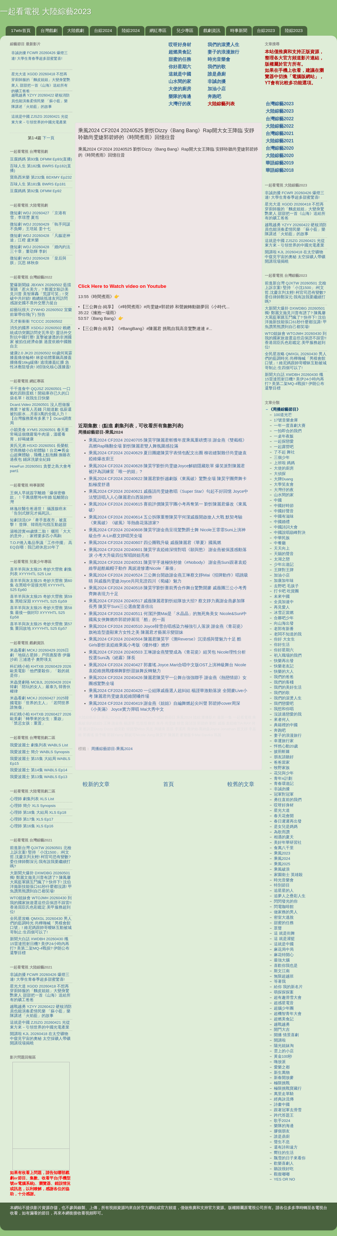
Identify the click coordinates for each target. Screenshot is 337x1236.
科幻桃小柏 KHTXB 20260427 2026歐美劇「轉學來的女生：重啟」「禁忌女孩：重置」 (40, 718)
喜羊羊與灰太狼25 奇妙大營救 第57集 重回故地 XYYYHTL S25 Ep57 (41, 626)
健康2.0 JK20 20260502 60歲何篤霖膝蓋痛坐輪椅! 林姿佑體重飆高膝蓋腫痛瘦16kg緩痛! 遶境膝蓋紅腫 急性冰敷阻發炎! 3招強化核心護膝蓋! (41, 360)
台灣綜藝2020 (280, 148)
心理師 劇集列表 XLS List (32, 799)
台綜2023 (266, 30)
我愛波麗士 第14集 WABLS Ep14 (38, 770)
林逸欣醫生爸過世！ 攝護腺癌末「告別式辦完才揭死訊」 (38, 511)
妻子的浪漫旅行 (223, 52)
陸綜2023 (294, 30)
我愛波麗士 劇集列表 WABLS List (39, 745)
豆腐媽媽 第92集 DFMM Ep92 (35, 191)
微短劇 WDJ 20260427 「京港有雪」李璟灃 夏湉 (38, 215)
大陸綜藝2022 (280, 126)
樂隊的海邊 (179, 96)
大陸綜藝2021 (280, 140)
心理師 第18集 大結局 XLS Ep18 (38, 812)
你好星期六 (179, 66)
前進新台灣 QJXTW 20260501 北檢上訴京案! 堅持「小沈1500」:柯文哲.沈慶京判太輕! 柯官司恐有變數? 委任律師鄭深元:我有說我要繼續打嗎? (40, 857)
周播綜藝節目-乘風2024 (112, 749)
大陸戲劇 (75, 30)
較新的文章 (96, 784)
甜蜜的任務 (179, 59)
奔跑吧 (214, 96)
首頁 (168, 784)
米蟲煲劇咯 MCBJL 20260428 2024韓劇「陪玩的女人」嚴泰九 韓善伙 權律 (40, 686)
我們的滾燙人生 (223, 44)
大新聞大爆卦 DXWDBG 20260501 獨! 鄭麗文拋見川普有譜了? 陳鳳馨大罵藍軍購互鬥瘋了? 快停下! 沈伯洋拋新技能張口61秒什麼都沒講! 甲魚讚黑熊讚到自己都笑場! (41, 882)
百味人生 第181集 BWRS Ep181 (38, 184)
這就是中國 (179, 74)
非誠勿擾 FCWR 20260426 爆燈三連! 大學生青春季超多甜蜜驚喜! (39, 976)
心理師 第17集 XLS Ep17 (31, 819)
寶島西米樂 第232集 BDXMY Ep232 (41, 177)
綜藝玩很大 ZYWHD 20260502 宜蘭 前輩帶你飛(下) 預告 (41, 312)
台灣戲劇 (48, 30)
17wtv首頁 (21, 30)
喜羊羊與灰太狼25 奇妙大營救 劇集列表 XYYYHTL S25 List (41, 571)
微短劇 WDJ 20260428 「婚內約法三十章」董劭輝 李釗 (40, 249)
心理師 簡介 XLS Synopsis (33, 806)
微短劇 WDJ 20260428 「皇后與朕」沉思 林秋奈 (38, 260)
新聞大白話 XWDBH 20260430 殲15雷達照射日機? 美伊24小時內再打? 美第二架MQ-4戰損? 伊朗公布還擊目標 (39, 946)
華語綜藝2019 (280, 162)
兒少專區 (184, 30)
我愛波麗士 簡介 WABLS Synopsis (40, 752)
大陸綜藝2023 (280, 111)
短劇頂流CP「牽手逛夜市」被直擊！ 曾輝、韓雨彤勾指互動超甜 (38, 522)
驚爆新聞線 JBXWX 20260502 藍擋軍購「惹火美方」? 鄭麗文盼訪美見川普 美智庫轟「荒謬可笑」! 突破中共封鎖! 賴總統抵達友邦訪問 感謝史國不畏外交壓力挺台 (40, 294)
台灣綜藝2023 (280, 103)
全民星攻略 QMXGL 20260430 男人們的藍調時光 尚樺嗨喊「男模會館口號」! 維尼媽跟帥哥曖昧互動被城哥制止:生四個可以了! (41, 925)
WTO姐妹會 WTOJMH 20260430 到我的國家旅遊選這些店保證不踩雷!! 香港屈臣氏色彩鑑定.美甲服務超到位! (41, 905)
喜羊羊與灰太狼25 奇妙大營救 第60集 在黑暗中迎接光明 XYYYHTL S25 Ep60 (41, 585)
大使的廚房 (179, 88)
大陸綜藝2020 (280, 155)
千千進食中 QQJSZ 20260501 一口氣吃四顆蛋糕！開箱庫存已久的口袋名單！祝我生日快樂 (40, 393)
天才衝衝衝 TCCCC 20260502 (36, 321)
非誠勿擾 (217, 81)
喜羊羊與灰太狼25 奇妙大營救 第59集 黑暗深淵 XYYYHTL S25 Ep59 (41, 598)
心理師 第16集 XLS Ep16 (31, 826)
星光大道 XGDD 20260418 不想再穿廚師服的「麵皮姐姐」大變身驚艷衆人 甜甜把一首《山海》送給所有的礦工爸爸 (40, 993)
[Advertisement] (168, 375)
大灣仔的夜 (179, 103)
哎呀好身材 (179, 44)
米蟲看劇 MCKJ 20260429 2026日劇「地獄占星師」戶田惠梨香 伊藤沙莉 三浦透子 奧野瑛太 (40, 654)
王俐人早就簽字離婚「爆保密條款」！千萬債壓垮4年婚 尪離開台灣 (39, 497)
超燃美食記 (179, 52)
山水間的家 (179, 81)
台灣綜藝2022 (280, 118)
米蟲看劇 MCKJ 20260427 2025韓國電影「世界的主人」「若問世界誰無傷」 (39, 702)
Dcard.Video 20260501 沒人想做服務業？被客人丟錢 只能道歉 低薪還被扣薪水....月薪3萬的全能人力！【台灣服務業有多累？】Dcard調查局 (41, 413)
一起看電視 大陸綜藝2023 (45, 11)
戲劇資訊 (211, 30)
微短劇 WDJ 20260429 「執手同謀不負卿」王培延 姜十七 (40, 226)
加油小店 (217, 88)
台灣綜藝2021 (280, 133)
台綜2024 (103, 30)
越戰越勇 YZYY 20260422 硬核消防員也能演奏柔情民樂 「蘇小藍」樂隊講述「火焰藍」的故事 (41, 1011)
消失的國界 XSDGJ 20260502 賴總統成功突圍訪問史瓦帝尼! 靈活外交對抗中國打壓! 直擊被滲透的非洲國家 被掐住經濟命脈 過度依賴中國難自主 (41, 337)
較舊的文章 (240, 784)
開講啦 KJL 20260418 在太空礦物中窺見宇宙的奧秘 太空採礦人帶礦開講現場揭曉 (40, 1038)
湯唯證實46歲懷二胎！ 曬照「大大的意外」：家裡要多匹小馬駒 (40, 533)
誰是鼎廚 (217, 74)
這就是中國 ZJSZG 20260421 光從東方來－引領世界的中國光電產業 (40, 1024)
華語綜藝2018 (280, 170)
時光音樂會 (219, 59)
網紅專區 (158, 30)
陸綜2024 (131, 30)
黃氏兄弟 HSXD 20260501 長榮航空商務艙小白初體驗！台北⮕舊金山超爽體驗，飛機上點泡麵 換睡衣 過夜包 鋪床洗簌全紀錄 (40, 453)
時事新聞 (238, 30)
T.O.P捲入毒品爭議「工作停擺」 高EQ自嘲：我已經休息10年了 (41, 545)
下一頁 (48, 138)
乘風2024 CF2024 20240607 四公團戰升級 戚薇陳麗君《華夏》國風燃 (155, 542)
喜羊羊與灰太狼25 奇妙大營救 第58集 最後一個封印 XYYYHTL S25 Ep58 (41, 612)
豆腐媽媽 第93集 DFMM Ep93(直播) (41, 159)
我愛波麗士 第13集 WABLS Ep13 (38, 777)
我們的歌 (217, 66)
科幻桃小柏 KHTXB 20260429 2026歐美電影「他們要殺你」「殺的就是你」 (40, 671)
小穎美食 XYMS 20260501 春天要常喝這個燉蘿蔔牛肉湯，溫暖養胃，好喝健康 (39, 434)
